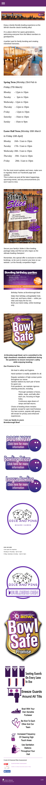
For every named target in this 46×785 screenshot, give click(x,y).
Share (7, 771)
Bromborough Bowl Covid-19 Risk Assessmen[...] (24, 765)
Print (5, 780)
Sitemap (10, 780)
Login (42, 779)
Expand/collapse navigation (23, 3)
